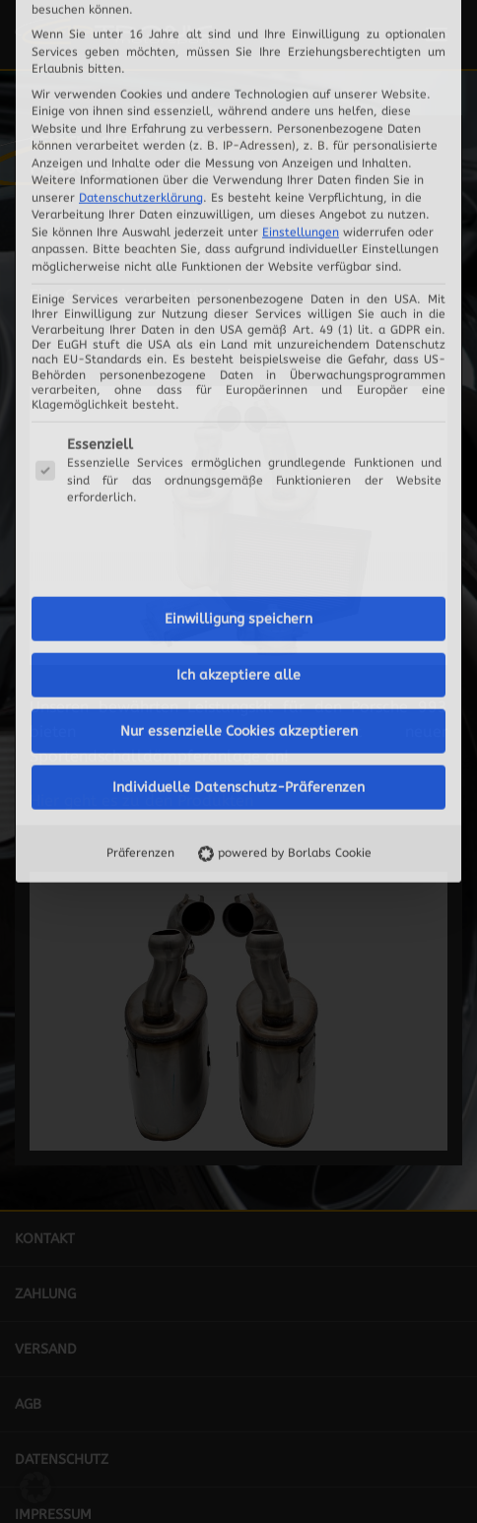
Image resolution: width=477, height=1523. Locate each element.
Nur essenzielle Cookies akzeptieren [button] (239, 517)
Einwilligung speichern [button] (238, 405)
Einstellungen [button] (300, 18)
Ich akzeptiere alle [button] (238, 461)
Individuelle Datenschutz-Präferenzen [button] (238, 573)
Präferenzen (140, 639)
